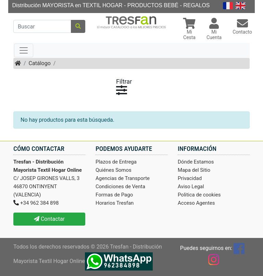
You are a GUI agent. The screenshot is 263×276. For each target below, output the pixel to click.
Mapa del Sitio (194, 170)
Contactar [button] (49, 219)
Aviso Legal (191, 186)
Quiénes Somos (114, 170)
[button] (189, 29)
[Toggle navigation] (23, 50)
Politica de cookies (199, 195)
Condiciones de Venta (120, 186)
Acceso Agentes (196, 203)
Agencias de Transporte (123, 178)
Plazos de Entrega (116, 162)
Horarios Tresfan (115, 203)
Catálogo (40, 63)
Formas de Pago (114, 195)
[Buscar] (42, 26)
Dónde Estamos (196, 162)
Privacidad (190, 178)
